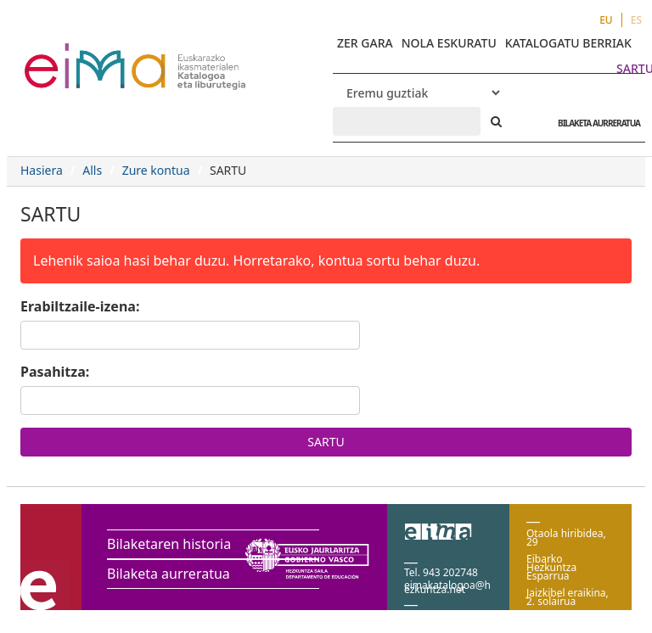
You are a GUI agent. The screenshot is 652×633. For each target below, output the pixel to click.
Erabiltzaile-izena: (79, 306)
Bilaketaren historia (169, 544)
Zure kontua (156, 170)
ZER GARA (365, 43)
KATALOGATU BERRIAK (568, 43)
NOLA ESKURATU (449, 43)
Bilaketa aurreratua (168, 573)
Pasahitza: (54, 371)
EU (606, 20)
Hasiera (41, 170)
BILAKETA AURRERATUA (595, 123)
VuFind (69, 55)
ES (636, 20)
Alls (92, 170)
